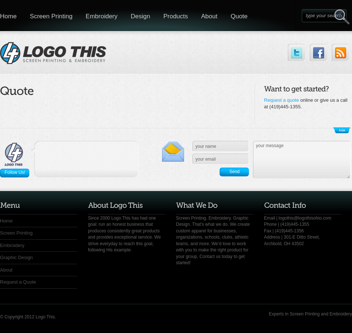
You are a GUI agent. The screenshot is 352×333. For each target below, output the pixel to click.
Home (6, 221)
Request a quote (281, 100)
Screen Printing (51, 16)
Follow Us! (14, 172)
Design (140, 16)
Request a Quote (18, 282)
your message (302, 160)
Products (175, 16)
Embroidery (102, 16)
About (209, 16)
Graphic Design (16, 257)
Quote (239, 16)
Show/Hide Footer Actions (342, 130)
